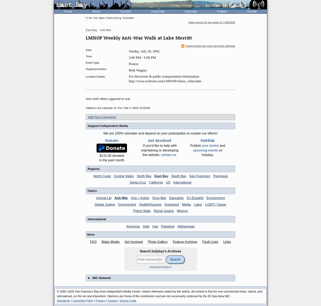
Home (68, 11)
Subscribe (158, 11)
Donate (252, 11)
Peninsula (220, 176)
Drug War (159, 198)
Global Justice (105, 204)
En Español (195, 198)
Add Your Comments (102, 117)
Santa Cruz (138, 182)
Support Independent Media (108, 126)
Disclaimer (63, 300)
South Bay (178, 176)
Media (186, 204)
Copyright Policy (83, 300)
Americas (133, 226)
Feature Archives (185, 242)
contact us (168, 155)
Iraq (155, 226)
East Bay (91, 30)
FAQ (93, 242)
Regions (94, 169)
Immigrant (171, 204)
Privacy (100, 300)
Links (227, 242)
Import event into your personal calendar (208, 46)
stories (210, 145)
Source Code (128, 300)
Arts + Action (140, 198)
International (182, 182)
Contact (125, 11)
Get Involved (133, 242)
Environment (215, 198)
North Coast (102, 176)
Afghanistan (186, 226)
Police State (142, 211)
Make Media (110, 242)
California (156, 182)
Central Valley (124, 176)
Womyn (182, 211)
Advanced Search (161, 267)
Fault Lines (210, 242)
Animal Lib (104, 198)
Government (127, 204)
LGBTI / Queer (215, 204)
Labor (198, 204)
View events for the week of (211, 22)
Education (176, 198)
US (168, 182)
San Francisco (199, 176)
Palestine (167, 226)
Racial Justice (164, 211)
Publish (222, 11)
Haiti (146, 226)
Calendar (190, 11)
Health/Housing (150, 204)
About (96, 11)
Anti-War (105, 30)
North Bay (144, 176)
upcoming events (205, 150)
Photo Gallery (158, 242)
